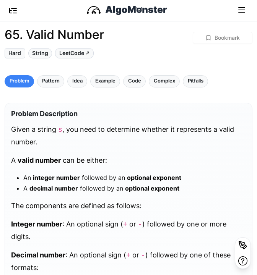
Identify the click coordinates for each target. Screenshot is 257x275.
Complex (164, 81)
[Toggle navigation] (242, 9)
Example (105, 81)
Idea (77, 81)
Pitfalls (195, 81)
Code (134, 81)
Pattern (51, 81)
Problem (19, 81)
